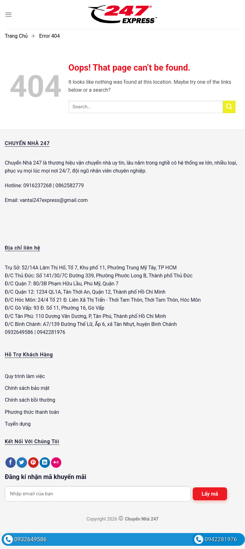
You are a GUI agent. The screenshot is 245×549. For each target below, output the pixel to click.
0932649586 (30, 539)
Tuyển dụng (18, 424)
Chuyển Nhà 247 (23, 163)
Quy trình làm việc (25, 376)
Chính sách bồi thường (30, 400)
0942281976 (221, 539)
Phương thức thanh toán (32, 412)
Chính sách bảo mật (27, 388)
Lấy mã (210, 494)
